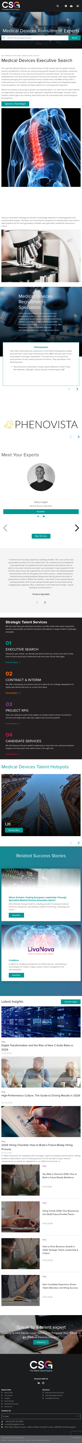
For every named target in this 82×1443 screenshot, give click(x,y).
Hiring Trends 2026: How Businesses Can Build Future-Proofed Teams (60, 1212)
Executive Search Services (54, 1392)
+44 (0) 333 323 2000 (14, 1421)
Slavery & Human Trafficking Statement (37, 1440)
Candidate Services (52, 1398)
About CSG (8, 1392)
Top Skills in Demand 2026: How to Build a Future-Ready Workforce (59, 1175)
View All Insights (71, 1002)
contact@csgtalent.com (14, 1424)
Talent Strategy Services (53, 1395)
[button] (77, 389)
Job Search (8, 1395)
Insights (7, 1398)
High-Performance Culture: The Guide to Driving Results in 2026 (40, 1095)
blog (3, 1041)
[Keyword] (37, 37)
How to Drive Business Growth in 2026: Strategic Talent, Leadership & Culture (60, 1250)
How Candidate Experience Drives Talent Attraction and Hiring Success (60, 1286)
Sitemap (3, 1440)
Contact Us (8, 1406)
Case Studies (9, 1401)
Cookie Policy (21, 1440)
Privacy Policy (11, 1440)
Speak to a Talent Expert (15, 103)
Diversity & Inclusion (11, 1404)
